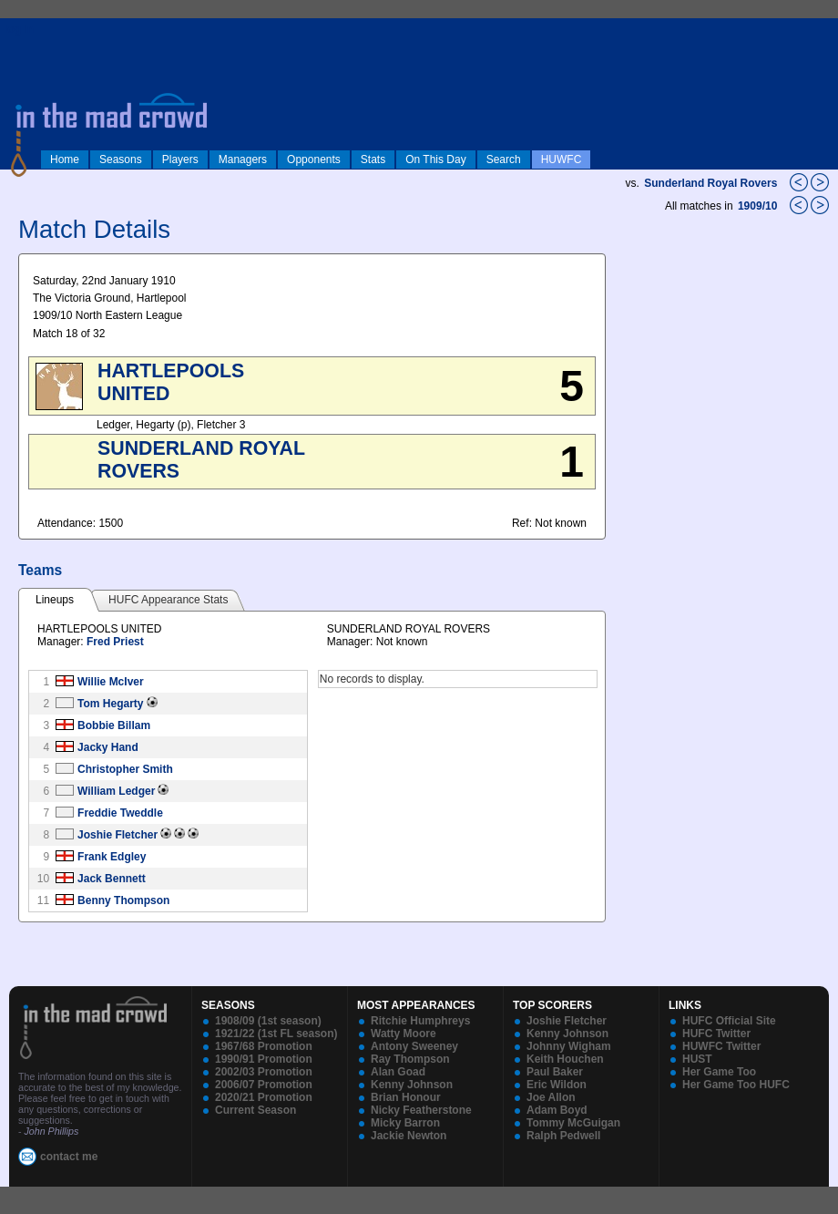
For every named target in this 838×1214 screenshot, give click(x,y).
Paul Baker (554, 1071)
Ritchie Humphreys (420, 1020)
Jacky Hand (107, 747)
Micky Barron (405, 1122)
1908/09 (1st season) (268, 1020)
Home (64, 159)
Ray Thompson (410, 1059)
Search (503, 159)
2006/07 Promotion (263, 1084)
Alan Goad (398, 1071)
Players (180, 159)
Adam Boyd (557, 1110)
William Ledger (116, 791)
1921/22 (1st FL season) (276, 1033)
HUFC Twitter (716, 1033)
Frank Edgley (111, 856)
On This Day (435, 159)
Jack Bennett (111, 878)
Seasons (120, 159)
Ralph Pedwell (563, 1135)
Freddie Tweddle (120, 813)
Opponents (314, 159)
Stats (373, 159)
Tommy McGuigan (573, 1122)
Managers (243, 159)
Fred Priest (115, 641)
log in (19, 29)
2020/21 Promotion (263, 1097)
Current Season (255, 1110)
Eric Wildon (556, 1084)
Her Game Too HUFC (736, 1084)
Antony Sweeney (414, 1046)
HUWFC (561, 159)
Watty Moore (403, 1033)
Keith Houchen (565, 1059)
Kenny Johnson (412, 1084)
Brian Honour (406, 1097)
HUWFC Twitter (721, 1046)
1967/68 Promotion (263, 1046)
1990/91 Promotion (263, 1059)
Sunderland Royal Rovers (710, 183)
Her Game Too (719, 1071)
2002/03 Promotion (263, 1071)
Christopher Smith (125, 769)
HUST (697, 1059)
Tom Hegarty (110, 703)
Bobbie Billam (113, 725)
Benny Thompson (123, 900)
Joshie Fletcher (117, 834)
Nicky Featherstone (421, 1110)
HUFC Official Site (729, 1020)
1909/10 (759, 206)
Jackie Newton (408, 1135)
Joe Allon (551, 1097)
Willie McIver (110, 681)
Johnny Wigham (568, 1046)
